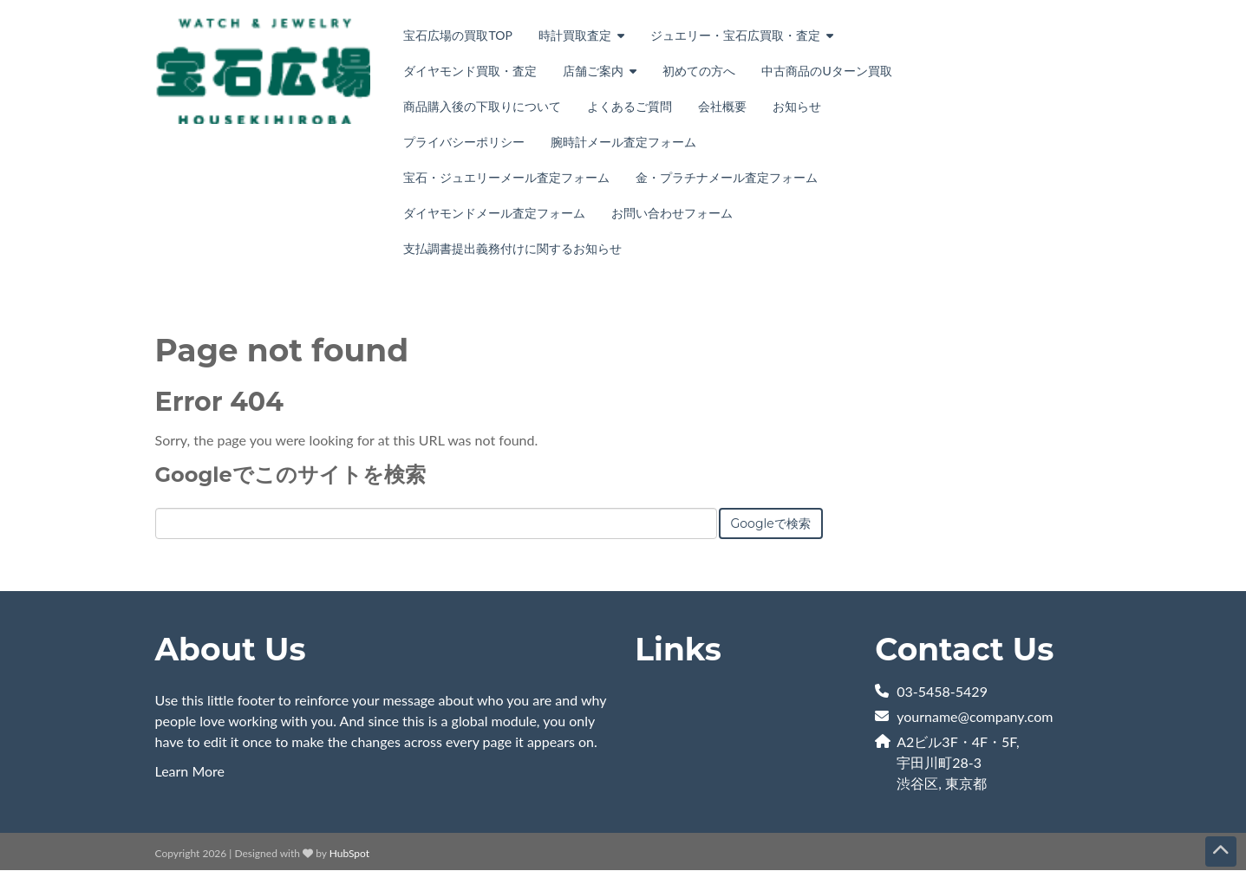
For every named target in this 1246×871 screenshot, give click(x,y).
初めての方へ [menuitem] (698, 70)
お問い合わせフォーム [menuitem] (672, 212)
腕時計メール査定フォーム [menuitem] (623, 141)
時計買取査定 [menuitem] (574, 35)
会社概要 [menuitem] (722, 106)
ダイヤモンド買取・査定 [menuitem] (470, 70)
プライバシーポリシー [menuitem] (464, 141)
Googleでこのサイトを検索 (290, 474)
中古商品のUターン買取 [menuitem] (826, 70)
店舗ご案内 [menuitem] (593, 70)
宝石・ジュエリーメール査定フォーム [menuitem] (506, 177)
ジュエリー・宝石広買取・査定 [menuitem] (735, 35)
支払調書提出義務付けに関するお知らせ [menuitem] (512, 248)
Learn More (190, 771)
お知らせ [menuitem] (797, 106)
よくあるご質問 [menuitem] (629, 106)
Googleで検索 (771, 523)
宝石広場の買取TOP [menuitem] (457, 35)
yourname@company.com (975, 716)
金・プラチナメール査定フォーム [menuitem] (727, 177)
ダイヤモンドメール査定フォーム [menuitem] (494, 212)
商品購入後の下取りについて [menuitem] (482, 106)
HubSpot (349, 853)
